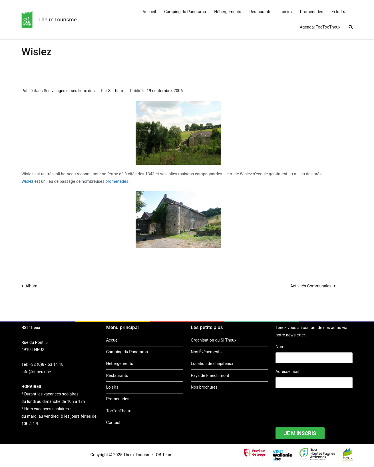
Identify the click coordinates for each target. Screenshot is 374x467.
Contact (113, 422)
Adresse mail (287, 371)
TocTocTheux (118, 411)
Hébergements (227, 11)
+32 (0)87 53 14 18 (46, 364)
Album (31, 286)
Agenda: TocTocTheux (320, 27)
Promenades (311, 11)
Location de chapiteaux (212, 363)
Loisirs (286, 11)
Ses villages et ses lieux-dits (69, 90)
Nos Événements (206, 352)
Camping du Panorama (185, 11)
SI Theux (116, 90)
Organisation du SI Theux (213, 340)
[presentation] (319, 404)
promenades (116, 181)
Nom (280, 346)
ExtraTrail (340, 11)
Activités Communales (310, 286)
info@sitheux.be (36, 371)
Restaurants (261, 11)
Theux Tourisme (57, 19)
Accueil (149, 11)
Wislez (27, 181)
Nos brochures (204, 387)
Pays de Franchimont (210, 375)
